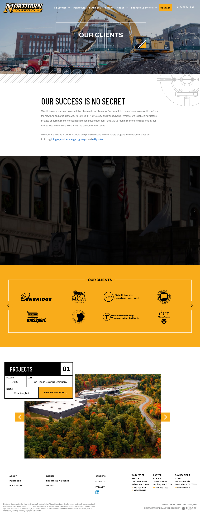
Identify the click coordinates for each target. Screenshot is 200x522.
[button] (8, 293)
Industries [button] (60, 8)
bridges (55, 139)
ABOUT (13, 463)
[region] (100, 204)
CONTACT (100, 469)
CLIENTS (50, 463)
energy (72, 139)
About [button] (120, 8)
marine (63, 139)
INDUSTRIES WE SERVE (58, 468)
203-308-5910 (183, 475)
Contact (165, 8)
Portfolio (79, 8)
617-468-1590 (162, 475)
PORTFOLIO (16, 468)
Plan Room (95, 8)
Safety (109, 8)
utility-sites (97, 139)
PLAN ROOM (16, 473)
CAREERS (100, 463)
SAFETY (50, 473)
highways (82, 139)
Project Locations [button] (142, 8)
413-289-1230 (140, 475)
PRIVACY (100, 474)
